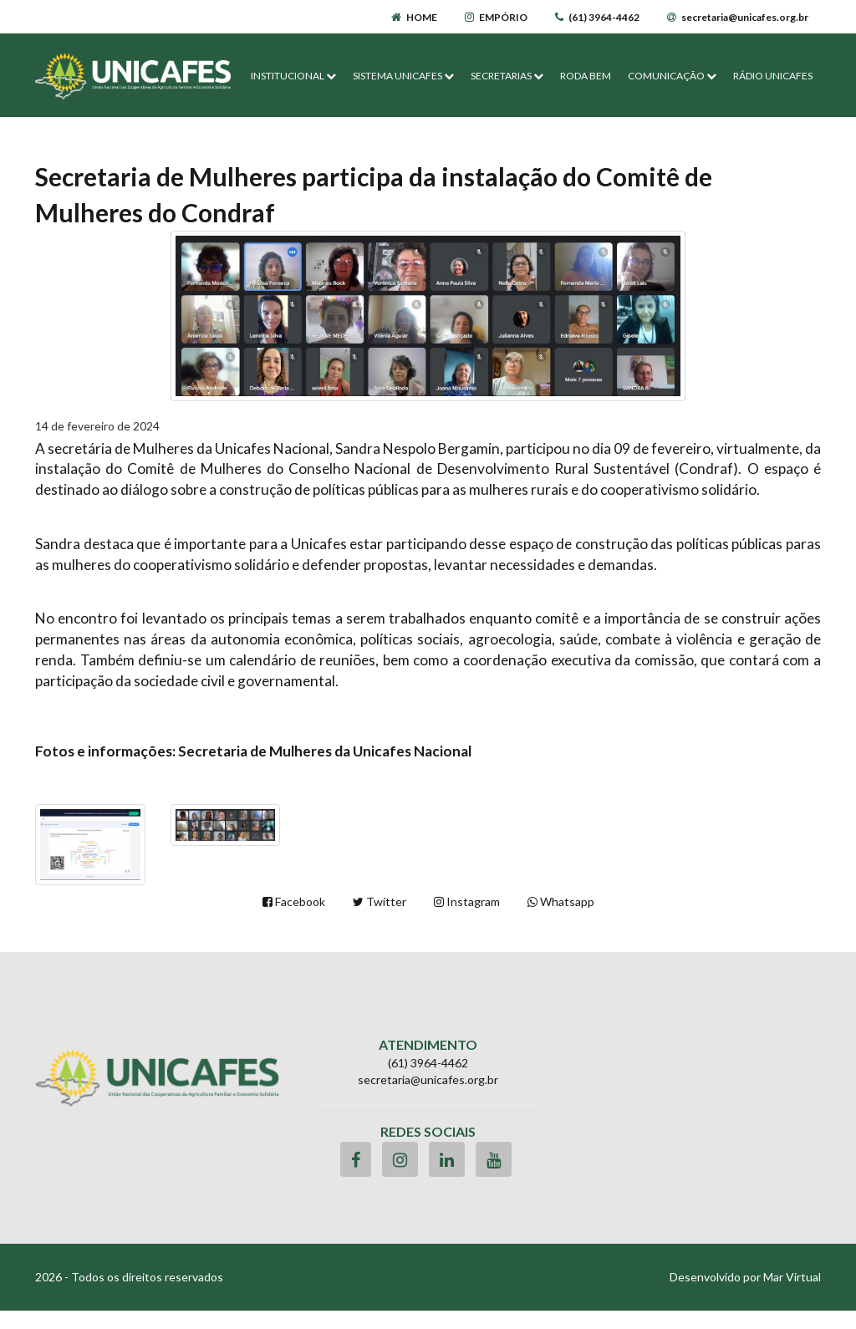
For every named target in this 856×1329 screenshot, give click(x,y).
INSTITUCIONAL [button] (293, 75)
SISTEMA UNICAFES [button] (403, 75)
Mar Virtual (792, 1277)
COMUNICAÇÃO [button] (672, 75)
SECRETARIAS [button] (507, 75)
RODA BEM (585, 75)
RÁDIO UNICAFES (773, 75)
